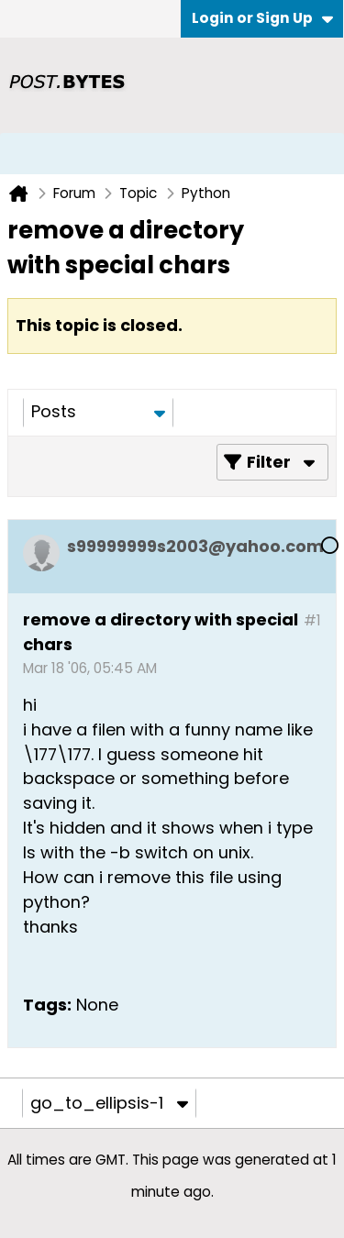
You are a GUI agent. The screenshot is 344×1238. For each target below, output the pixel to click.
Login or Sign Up (262, 18)
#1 (312, 620)
